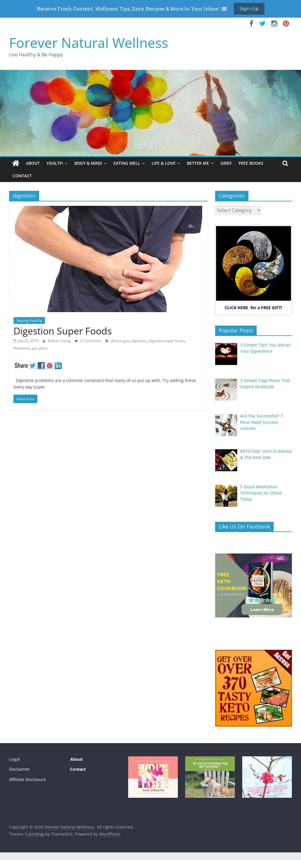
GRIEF (226, 163)
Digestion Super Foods (63, 330)
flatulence (22, 348)
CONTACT (22, 176)
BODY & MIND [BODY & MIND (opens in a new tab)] (88, 163)
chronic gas (119, 340)
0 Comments (88, 340)
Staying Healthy (29, 320)
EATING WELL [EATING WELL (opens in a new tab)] (126, 163)
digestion (138, 340)
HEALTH (55, 163)
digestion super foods (166, 340)
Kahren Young (60, 340)
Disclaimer (19, 769)
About (76, 759)
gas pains (40, 348)
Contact (78, 769)
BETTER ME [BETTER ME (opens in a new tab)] (198, 163)
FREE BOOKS (251, 163)
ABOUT (33, 163)
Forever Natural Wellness (88, 42)
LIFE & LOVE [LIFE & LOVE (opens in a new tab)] (163, 163)
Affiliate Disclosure (27, 779)
